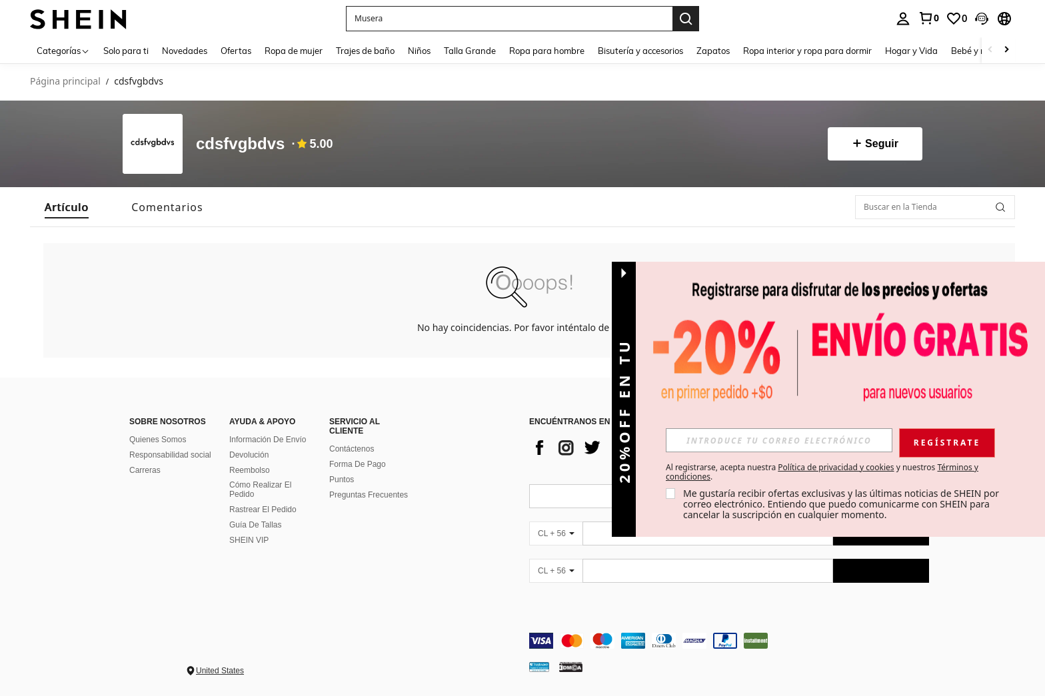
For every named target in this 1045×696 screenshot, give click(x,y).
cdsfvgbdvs (240, 144)
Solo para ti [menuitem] (126, 50)
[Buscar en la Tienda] (935, 207)
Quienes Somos (157, 439)
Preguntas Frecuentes (368, 495)
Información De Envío (267, 439)
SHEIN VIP (249, 540)
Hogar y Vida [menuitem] (911, 50)
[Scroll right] (1006, 50)
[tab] (67, 207)
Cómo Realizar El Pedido (260, 489)
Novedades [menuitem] (184, 50)
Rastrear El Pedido (263, 509)
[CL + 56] (555, 533)
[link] (928, 18)
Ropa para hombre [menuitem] (546, 50)
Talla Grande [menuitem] (470, 50)
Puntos (341, 479)
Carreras (145, 470)
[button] (982, 19)
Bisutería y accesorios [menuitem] (640, 50)
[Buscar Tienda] (1000, 207)
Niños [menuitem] (419, 50)
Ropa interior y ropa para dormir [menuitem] (807, 50)
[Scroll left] (990, 50)
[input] (779, 440)
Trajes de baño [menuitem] (365, 50)
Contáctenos (351, 449)
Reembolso (249, 470)
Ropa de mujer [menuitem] (294, 50)
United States (220, 670)
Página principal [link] (65, 81)
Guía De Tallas (255, 524)
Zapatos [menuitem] (713, 50)
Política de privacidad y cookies (836, 467)
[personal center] (903, 19)
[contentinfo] (729, 641)
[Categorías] (63, 50)
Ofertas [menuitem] (236, 50)
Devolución (249, 455)
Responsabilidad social (170, 455)
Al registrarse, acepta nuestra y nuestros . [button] (822, 472)
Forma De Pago (357, 464)
